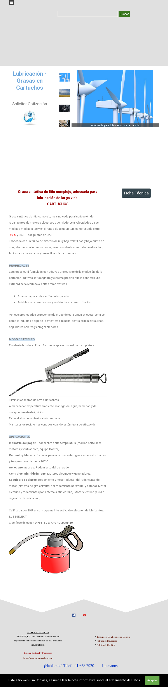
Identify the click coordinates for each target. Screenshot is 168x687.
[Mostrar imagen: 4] (65, 124)
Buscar (124, 14)
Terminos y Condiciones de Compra (113, 637)
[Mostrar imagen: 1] (65, 77)
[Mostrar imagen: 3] (65, 108)
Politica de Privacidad (107, 641)
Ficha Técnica (136, 193)
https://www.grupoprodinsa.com (38, 658)
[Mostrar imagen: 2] (65, 93)
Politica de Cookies (106, 645)
